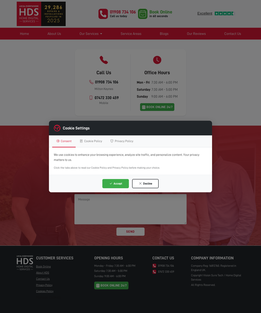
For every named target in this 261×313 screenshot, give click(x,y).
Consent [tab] (64, 141)
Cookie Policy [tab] (91, 141)
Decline (145, 183)
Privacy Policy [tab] (121, 141)
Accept (115, 183)
